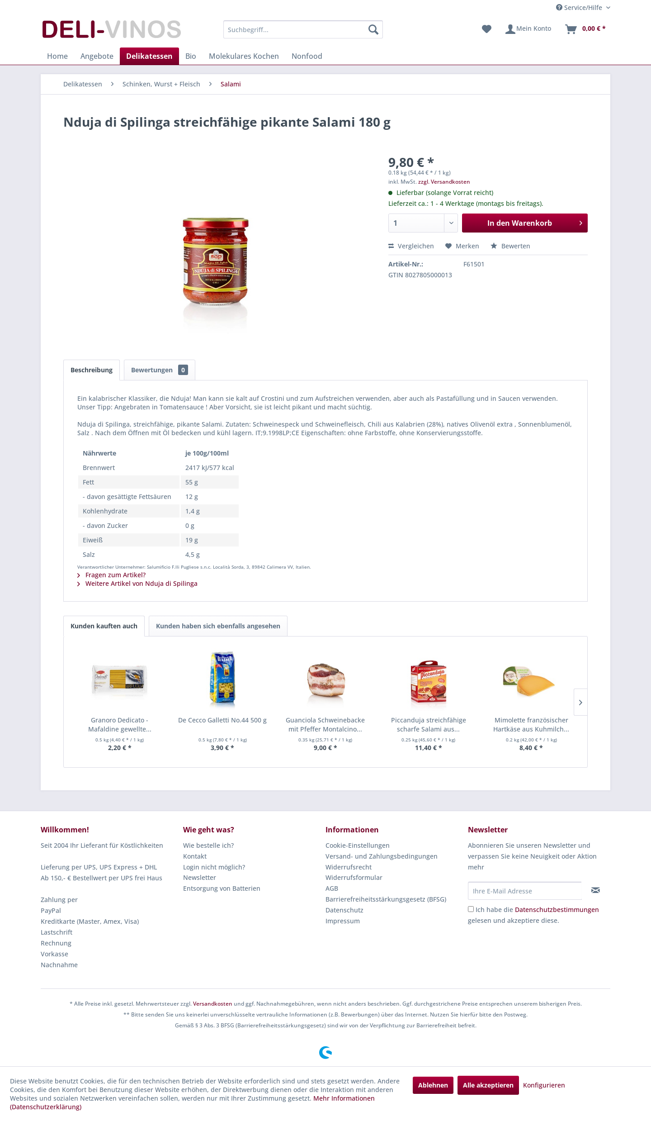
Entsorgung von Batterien (221, 888)
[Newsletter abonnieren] (595, 890)
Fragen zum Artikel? (111, 574)
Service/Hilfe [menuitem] (580, 7)
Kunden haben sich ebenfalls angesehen (218, 626)
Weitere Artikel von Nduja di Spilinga (137, 583)
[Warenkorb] (585, 29)
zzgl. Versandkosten (444, 181)
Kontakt (195, 856)
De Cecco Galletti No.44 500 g (222, 720)
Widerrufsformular (354, 877)
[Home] (57, 56)
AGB (332, 888)
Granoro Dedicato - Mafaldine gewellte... (119, 724)
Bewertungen (159, 370)
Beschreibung (92, 370)
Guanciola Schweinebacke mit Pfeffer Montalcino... (325, 724)
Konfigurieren (544, 1085)
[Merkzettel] (486, 29)
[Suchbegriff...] (303, 29)
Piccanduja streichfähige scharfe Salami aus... (428, 724)
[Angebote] (97, 56)
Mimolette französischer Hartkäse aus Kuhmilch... (531, 724)
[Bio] (191, 56)
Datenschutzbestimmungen (557, 909)
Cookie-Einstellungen (358, 845)
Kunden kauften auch (104, 626)
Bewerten (510, 246)
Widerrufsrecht (349, 867)
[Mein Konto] (528, 29)
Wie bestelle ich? (208, 845)
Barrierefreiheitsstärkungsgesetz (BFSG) (386, 899)
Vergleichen (411, 246)
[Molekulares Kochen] (244, 56)
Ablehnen (433, 1085)
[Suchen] (373, 29)
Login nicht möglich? (214, 867)
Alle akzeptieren (488, 1085)
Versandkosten (212, 1003)
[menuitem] (303, 29)
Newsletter (199, 877)
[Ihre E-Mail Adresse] (525, 891)
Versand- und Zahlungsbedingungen (382, 856)
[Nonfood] (307, 56)
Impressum (343, 921)
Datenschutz (344, 910)
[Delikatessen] (149, 56)
